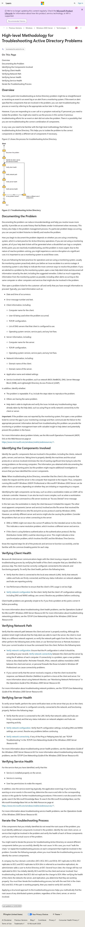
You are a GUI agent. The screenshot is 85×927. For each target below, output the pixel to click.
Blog (32, 920)
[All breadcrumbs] (4, 28)
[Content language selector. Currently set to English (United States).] (13, 914)
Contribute (42, 920)
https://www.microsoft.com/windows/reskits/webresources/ (27, 442)
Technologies (61, 28)
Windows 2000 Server (44, 28)
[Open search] (74, 3)
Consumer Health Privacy (68, 920)
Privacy (51, 920)
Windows (29, 28)
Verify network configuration (19, 592)
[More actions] (81, 28)
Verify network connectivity (40, 653)
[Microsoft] (42, 3)
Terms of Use (6, 923)
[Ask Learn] (76, 28)
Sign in (80, 3)
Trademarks (18, 923)
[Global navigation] (2, 3)
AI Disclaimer (7, 920)
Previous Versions (15, 28)
